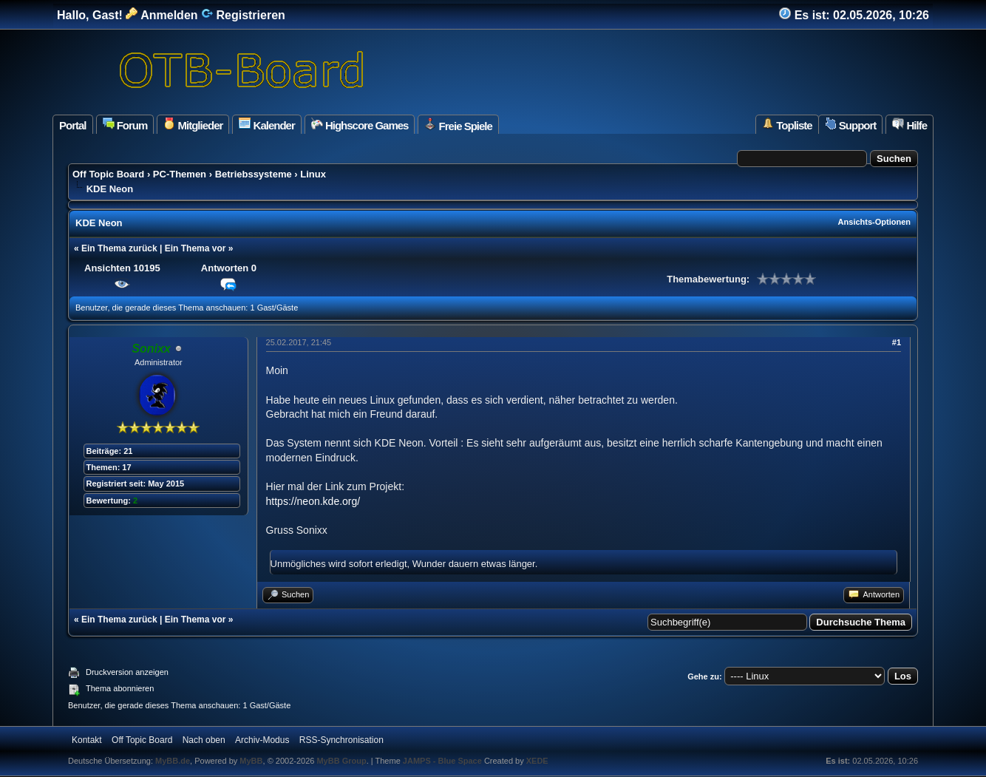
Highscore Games (360, 125)
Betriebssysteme (253, 174)
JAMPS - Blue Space (443, 760)
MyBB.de (172, 760)
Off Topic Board (108, 174)
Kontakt (87, 740)
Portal (72, 125)
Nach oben (204, 740)
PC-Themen (179, 174)
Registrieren (243, 15)
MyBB (250, 760)
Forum (125, 125)
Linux (313, 174)
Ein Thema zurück (119, 248)
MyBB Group (341, 760)
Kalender (266, 125)
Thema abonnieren (120, 688)
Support (851, 125)
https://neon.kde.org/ (313, 501)
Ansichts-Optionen (874, 221)
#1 (896, 342)
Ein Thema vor (195, 248)
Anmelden (161, 15)
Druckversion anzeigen (127, 672)
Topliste (787, 125)
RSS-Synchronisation (341, 740)
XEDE (537, 760)
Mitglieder (192, 125)
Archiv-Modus (262, 740)
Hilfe (909, 125)
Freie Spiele (458, 125)
